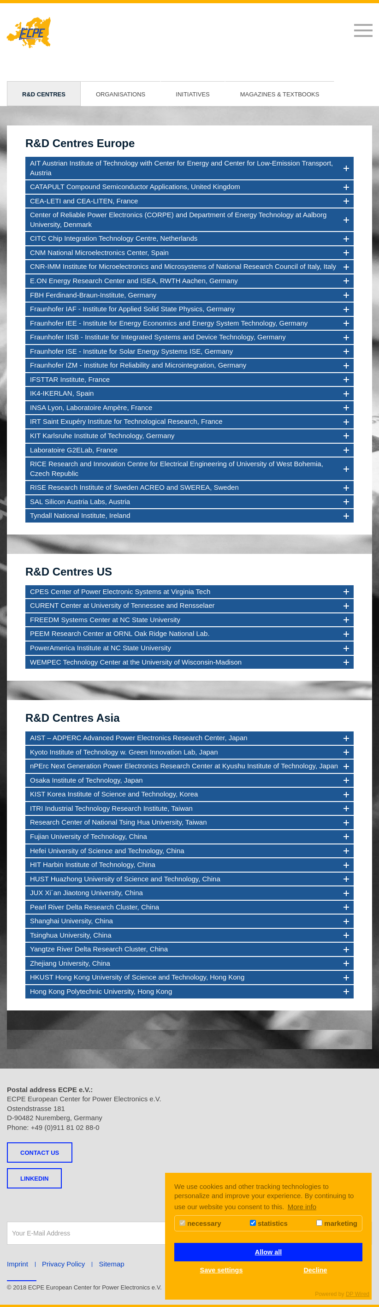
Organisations (120, 94)
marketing (336, 1223)
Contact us (39, 1152)
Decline (315, 1270)
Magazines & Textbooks (280, 94)
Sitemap (111, 1264)
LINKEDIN (34, 1178)
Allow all (268, 1252)
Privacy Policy (63, 1264)
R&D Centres (43, 94)
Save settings (221, 1270)
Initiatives (192, 94)
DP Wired (357, 1294)
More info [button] (302, 1207)
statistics (269, 1223)
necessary (200, 1223)
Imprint (17, 1264)
